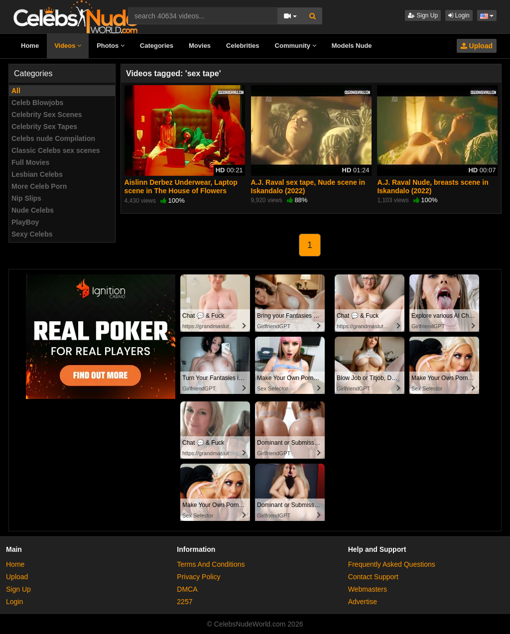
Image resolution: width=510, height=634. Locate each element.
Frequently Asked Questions (391, 564)
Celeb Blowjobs (37, 103)
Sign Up (423, 15)
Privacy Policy (198, 577)
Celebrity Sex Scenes (46, 115)
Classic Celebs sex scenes (55, 150)
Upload (477, 46)
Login (459, 15)
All (15, 91)
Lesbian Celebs (37, 174)
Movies (200, 45)
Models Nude (352, 45)
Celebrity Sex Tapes (44, 126)
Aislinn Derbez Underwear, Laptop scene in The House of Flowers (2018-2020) (181, 190)
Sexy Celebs (32, 234)
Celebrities (242, 45)
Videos (67, 45)
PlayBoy (25, 222)
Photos (111, 45)
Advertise (362, 602)
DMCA (187, 589)
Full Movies (30, 162)
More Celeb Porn (39, 186)
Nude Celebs (32, 210)
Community (295, 45)
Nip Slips (26, 198)
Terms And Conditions (211, 564)
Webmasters (367, 589)
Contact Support (373, 577)
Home (30, 45)
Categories (156, 45)
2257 (184, 602)
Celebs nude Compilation (53, 138)
